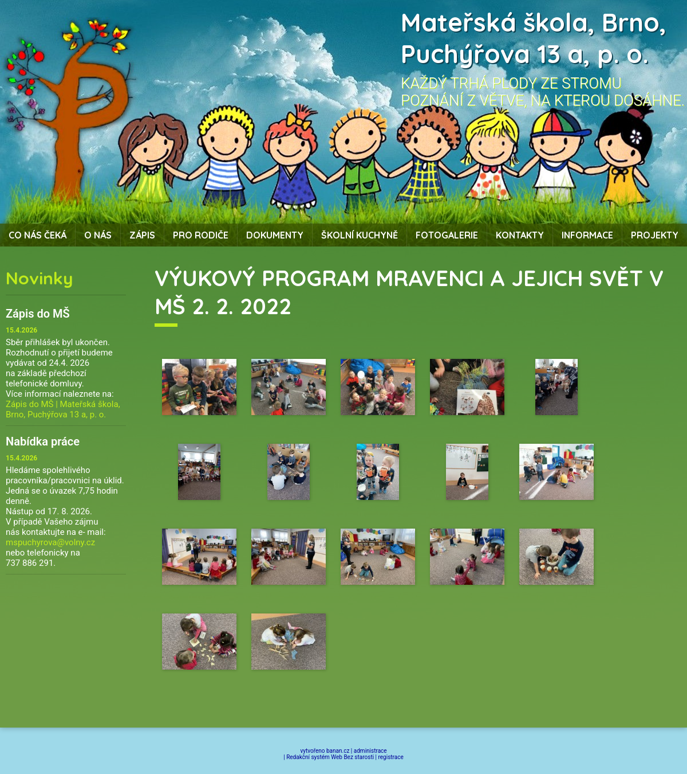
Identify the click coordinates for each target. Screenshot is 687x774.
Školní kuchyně (359, 235)
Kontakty (520, 235)
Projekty (654, 235)
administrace (370, 751)
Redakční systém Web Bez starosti (330, 757)
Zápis (142, 235)
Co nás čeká (37, 235)
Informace (587, 235)
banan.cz (337, 751)
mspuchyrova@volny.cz (50, 542)
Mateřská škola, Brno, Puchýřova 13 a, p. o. (533, 37)
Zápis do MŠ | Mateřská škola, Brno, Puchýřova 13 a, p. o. (63, 409)
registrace (391, 757)
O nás (98, 235)
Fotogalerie (447, 235)
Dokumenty (274, 235)
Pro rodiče (200, 235)
